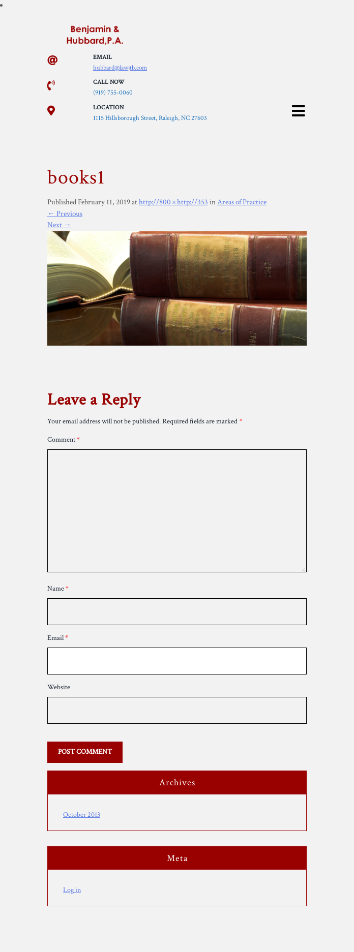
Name (58, 588)
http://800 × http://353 (173, 202)
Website (58, 687)
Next (59, 225)
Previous (64, 214)
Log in (72, 890)
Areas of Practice (242, 202)
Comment (63, 439)
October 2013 (81, 814)
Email (57, 637)
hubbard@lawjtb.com (120, 68)
